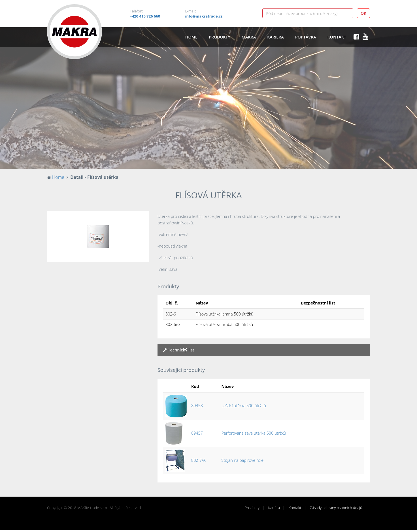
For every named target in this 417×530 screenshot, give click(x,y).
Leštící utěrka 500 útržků (244, 405)
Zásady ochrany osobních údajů (336, 507)
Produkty (219, 37)
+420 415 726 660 (145, 16)
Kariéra (275, 37)
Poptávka (305, 37)
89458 (197, 405)
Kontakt (336, 37)
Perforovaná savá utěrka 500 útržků (254, 433)
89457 (197, 433)
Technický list (178, 350)
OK (363, 13)
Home (191, 37)
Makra (249, 37)
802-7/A (198, 460)
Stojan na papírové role (243, 460)
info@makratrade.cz (204, 16)
